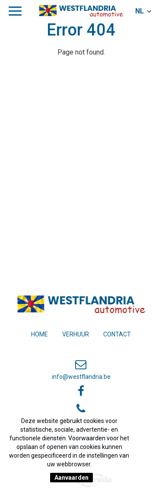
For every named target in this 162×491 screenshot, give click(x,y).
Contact (117, 334)
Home (39, 334)
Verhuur (75, 334)
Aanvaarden (71, 477)
